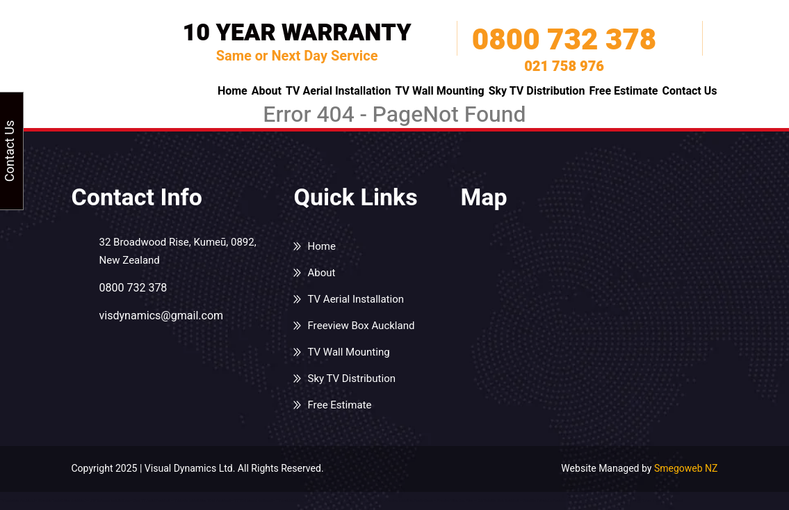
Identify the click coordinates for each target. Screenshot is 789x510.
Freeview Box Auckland (360, 325)
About (267, 91)
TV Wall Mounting (440, 91)
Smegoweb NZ (686, 468)
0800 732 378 (564, 40)
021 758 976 (564, 67)
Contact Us (689, 91)
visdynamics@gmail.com (161, 316)
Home (232, 91)
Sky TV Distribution (537, 91)
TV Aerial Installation (338, 91)
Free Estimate (623, 91)
